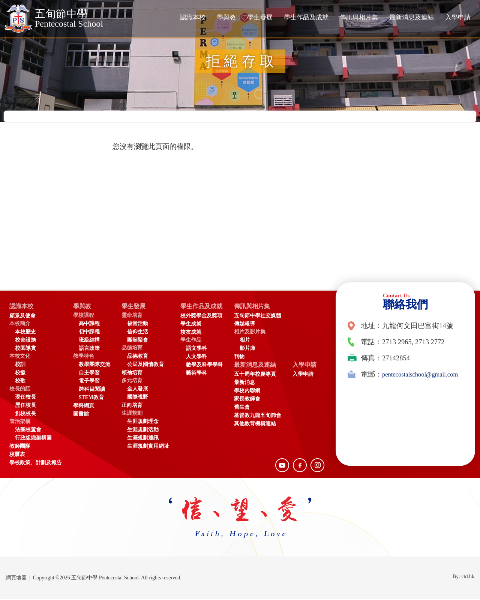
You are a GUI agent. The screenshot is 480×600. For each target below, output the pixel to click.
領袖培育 (132, 373)
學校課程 (83, 316)
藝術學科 (196, 374)
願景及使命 (22, 317)
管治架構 (19, 422)
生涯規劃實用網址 (148, 447)
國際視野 (137, 398)
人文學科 (196, 357)
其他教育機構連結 (263, 426)
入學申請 (458, 17)
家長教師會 (255, 401)
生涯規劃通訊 (143, 439)
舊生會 (249, 409)
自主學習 (89, 373)
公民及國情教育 (145, 365)
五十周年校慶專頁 (263, 376)
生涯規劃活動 (143, 431)
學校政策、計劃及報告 (35, 463)
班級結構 (89, 341)
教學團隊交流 (94, 365)
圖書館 (81, 415)
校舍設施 (25, 341)
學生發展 (260, 17)
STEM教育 (91, 398)
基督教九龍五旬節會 (265, 417)
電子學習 (89, 382)
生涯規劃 (132, 414)
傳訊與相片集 (359, 17)
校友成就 (190, 333)
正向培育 (132, 406)
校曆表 (17, 455)
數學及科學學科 (204, 366)
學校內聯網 (255, 393)
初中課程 (89, 333)
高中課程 (89, 324)
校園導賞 (25, 349)
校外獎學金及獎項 (201, 317)
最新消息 (252, 384)
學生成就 (190, 325)
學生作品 (190, 341)
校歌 (20, 382)
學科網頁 (83, 407)
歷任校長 (25, 406)
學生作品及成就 (306, 17)
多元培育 (132, 381)
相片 (252, 341)
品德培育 (132, 349)
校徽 (20, 373)
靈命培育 (132, 316)
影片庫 (255, 349)
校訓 (20, 365)
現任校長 (25, 398)
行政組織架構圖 (33, 439)
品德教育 (137, 357)
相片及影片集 (257, 333)
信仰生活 (137, 333)
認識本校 (193, 17)
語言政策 (89, 349)
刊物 (247, 357)
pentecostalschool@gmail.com (390, 386)
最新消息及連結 (411, 17)
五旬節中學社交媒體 (265, 317)
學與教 (226, 17)
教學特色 (83, 357)
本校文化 (19, 357)
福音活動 (137, 324)
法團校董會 (28, 431)
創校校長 (25, 414)
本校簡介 (19, 324)
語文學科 (196, 349)
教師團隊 (19, 447)
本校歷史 (25, 333)
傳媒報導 (252, 325)
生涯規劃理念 (143, 422)
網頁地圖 (16, 579)
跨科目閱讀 (92, 390)
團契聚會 (137, 341)
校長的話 (19, 390)
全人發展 (137, 390)
